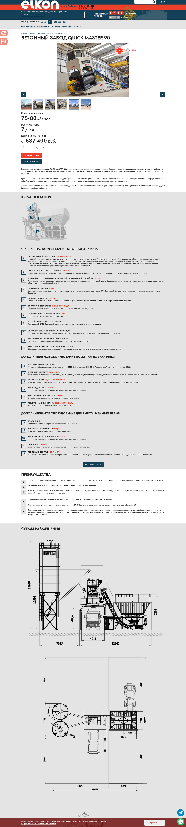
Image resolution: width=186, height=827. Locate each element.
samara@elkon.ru (69, 6)
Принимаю (154, 823)
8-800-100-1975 (87, 6)
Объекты (77, 26)
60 (45, 22)
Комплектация (28, 26)
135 (59, 22)
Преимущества (43, 26)
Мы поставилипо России (96, 15)
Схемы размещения (61, 26)
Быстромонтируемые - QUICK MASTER (52, 33)
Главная (24, 33)
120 (55, 22)
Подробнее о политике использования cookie (38, 824)
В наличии (132, 50)
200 (64, 22)
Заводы (33, 33)
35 (42, 22)
